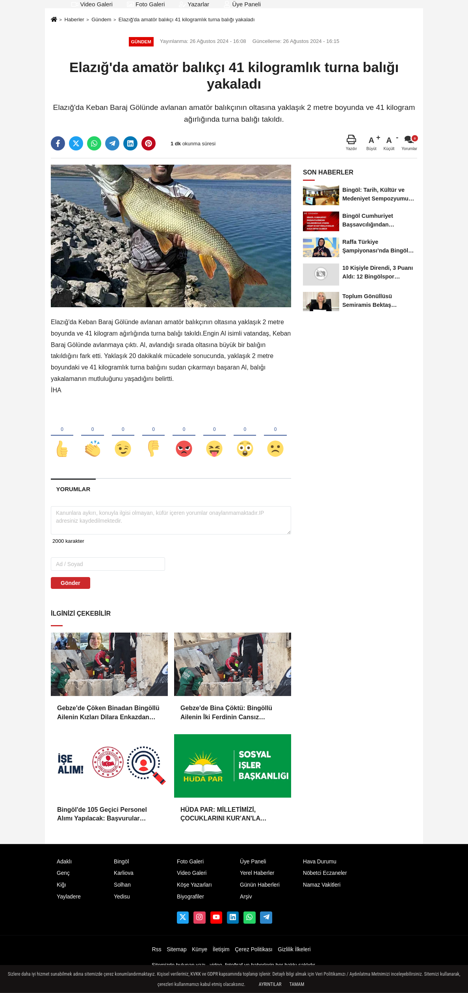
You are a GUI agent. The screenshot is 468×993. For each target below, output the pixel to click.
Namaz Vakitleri (321, 886)
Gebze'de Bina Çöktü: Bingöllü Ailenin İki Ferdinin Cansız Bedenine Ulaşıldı (226, 713)
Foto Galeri (146, 4)
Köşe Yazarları (194, 886)
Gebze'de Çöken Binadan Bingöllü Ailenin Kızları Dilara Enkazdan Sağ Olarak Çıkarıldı (108, 713)
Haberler (74, 19)
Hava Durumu (319, 862)
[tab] (73, 489)
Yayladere (69, 897)
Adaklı (64, 862)
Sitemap (176, 950)
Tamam (296, 984)
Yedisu (122, 897)
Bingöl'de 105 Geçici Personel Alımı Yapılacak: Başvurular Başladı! (102, 815)
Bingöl (121, 862)
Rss (157, 950)
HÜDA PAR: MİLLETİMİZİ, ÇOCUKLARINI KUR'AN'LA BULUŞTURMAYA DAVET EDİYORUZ (220, 815)
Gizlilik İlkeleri (294, 950)
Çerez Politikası (254, 950)
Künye (199, 950)
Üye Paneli (242, 4)
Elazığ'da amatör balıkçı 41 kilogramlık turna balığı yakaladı (187, 19)
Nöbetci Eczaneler (325, 874)
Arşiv (246, 897)
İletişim (221, 950)
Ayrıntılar (270, 984)
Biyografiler (190, 897)
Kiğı (61, 886)
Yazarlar (194, 4)
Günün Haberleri (260, 886)
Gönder (70, 584)
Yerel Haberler (257, 874)
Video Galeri (91, 4)
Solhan (122, 886)
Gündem (101, 19)
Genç (63, 874)
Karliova (124, 874)
